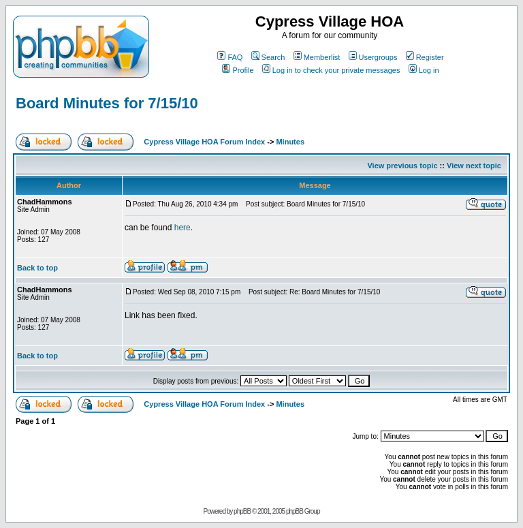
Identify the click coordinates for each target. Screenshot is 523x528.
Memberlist (317, 57)
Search (268, 57)
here (182, 227)
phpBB (242, 511)
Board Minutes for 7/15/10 (107, 103)
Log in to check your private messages (331, 70)
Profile (237, 70)
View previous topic (402, 165)
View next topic (474, 165)
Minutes (290, 142)
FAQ (229, 57)
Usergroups (373, 57)
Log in (424, 70)
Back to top (37, 268)
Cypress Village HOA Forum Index (204, 142)
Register (425, 57)
